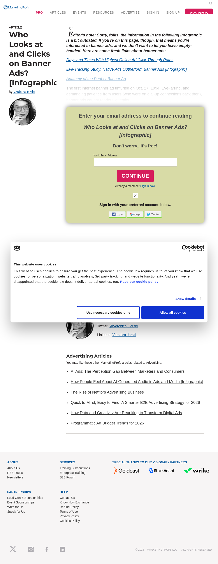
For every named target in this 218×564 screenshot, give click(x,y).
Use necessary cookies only (108, 312)
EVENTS (79, 12)
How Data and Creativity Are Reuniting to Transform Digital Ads (126, 413)
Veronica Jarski (124, 335)
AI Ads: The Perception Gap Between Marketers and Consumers (128, 371)
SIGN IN (153, 12)
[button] (118, 214)
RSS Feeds (15, 472)
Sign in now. (147, 186)
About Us (13, 468)
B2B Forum (67, 477)
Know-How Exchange (74, 502)
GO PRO (199, 13)
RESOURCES (103, 12)
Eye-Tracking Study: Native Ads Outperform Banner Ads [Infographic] (126, 69)
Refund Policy (69, 507)
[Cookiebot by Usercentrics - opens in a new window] (185, 248)
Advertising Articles (89, 356)
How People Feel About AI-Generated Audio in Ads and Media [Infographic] (137, 382)
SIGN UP (173, 12)
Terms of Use (69, 511)
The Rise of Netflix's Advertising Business (107, 392)
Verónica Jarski (24, 92)
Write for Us (15, 507)
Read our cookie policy (139, 281)
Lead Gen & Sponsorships (25, 498)
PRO (39, 12)
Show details (186, 298)
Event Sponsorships (21, 502)
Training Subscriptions (75, 468)
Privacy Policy (69, 516)
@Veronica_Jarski (123, 326)
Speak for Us (16, 511)
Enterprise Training (73, 472)
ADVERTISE (130, 12)
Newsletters (15, 477)
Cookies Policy (70, 521)
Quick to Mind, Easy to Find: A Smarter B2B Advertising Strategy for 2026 (135, 402)
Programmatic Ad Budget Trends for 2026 (107, 423)
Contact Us (67, 498)
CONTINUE (135, 176)
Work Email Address (105, 155)
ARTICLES (58, 12)
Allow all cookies (173, 312)
